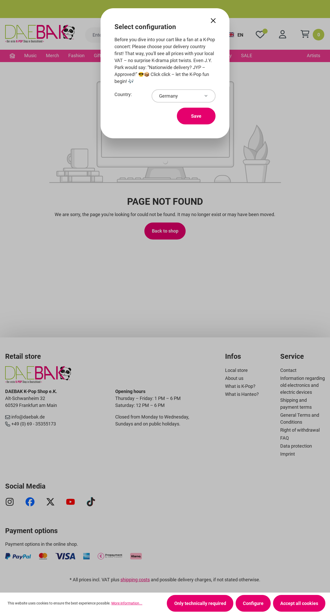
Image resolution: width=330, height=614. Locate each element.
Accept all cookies (299, 603)
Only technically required (200, 603)
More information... (126, 603)
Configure (253, 603)
